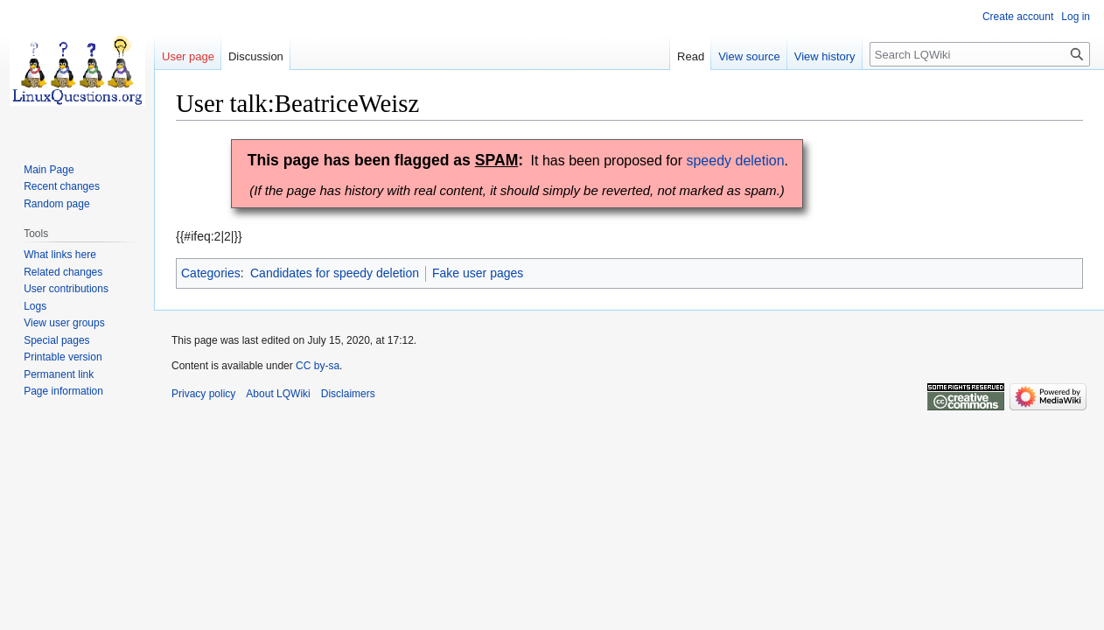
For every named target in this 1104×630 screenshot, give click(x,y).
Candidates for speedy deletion (334, 273)
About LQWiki (278, 394)
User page (188, 56)
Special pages (56, 340)
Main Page (48, 170)
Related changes (63, 272)
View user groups (64, 323)
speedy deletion (735, 160)
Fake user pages (477, 273)
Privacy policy (203, 394)
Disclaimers (348, 394)
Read (690, 56)
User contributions (66, 289)
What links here (60, 254)
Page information (63, 391)
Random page (56, 204)
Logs (35, 306)
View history (825, 56)
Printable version (62, 357)
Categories (211, 273)
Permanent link (59, 374)
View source (749, 56)
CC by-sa (317, 366)
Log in (1075, 16)
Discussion (255, 56)
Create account (1017, 16)
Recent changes (62, 186)
